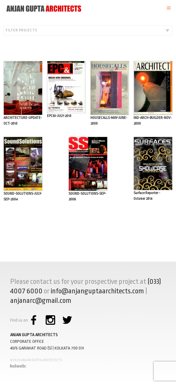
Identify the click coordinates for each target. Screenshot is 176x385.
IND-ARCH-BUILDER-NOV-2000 (153, 93)
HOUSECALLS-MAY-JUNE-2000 (109, 93)
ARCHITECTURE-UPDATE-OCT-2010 (22, 93)
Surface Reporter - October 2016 (153, 169)
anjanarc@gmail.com (40, 301)
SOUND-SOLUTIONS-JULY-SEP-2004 (22, 169)
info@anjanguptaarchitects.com (97, 291)
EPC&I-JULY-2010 (66, 89)
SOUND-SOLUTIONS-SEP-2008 (88, 169)
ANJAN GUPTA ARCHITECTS (34, 334)
